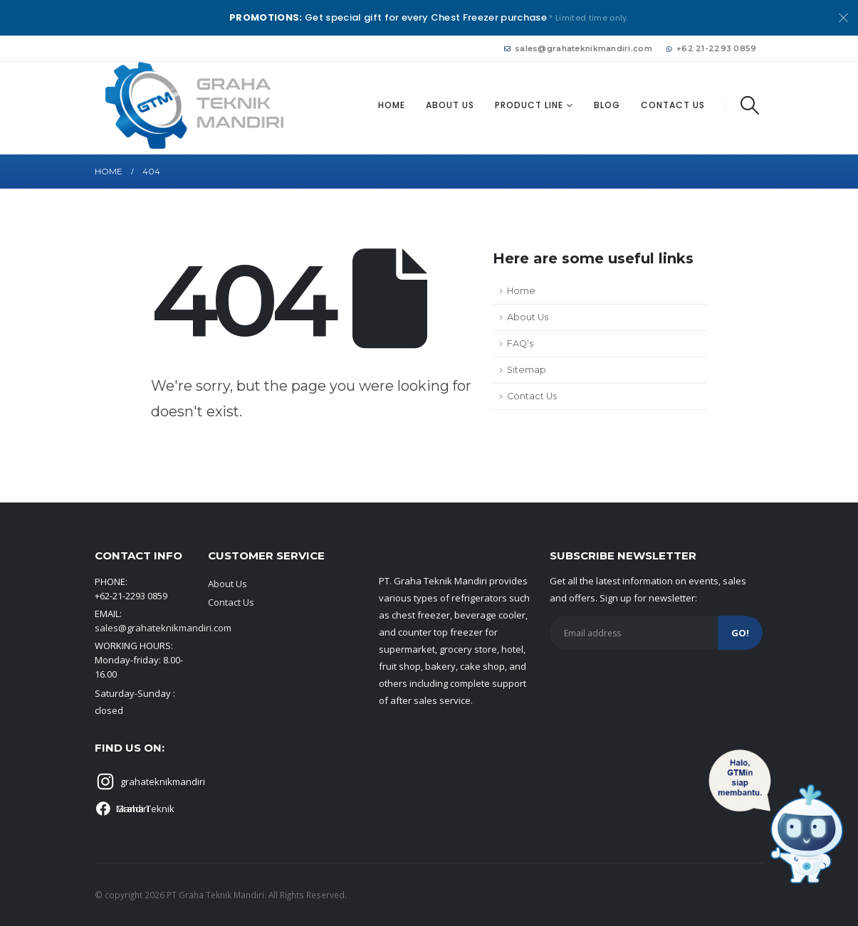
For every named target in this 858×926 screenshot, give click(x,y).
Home (391, 105)
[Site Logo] (194, 105)
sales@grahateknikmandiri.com (578, 48)
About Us (450, 105)
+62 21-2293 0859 (711, 48)
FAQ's (520, 343)
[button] (750, 105)
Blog (607, 105)
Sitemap (526, 369)
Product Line (529, 105)
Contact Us (673, 105)
